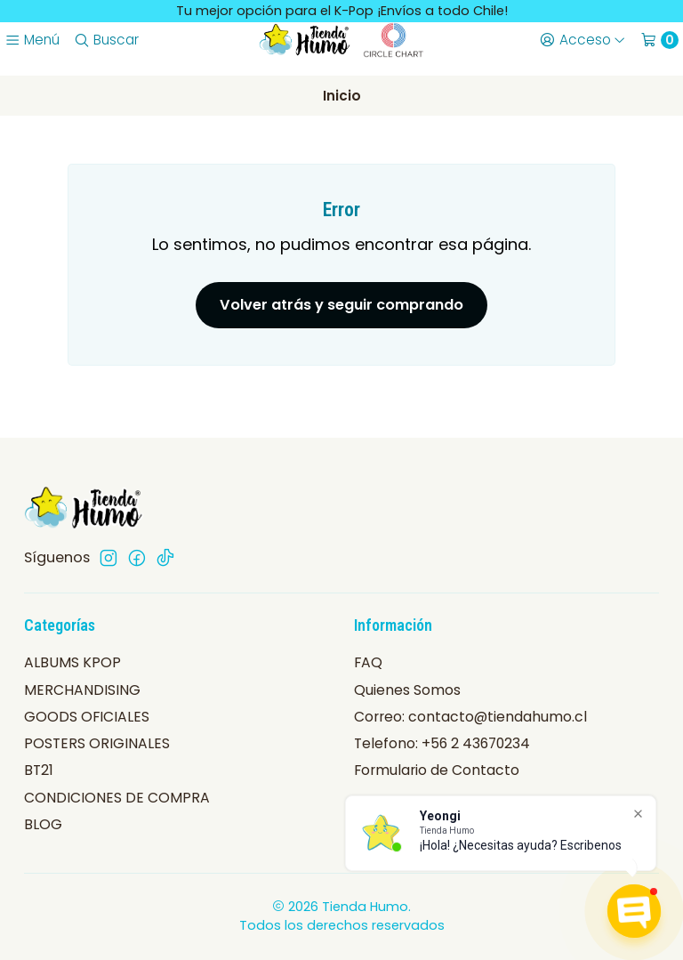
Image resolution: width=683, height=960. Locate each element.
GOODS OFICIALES (86, 716)
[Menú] (31, 40)
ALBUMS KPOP (72, 662)
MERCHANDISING (82, 690)
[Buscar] (105, 40)
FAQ (368, 662)
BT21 (38, 770)
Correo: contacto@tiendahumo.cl (470, 716)
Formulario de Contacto (436, 770)
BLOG (43, 824)
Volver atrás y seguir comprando (341, 304)
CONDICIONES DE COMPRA (117, 797)
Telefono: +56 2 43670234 (442, 743)
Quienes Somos (407, 690)
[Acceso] (582, 40)
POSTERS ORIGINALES (97, 743)
